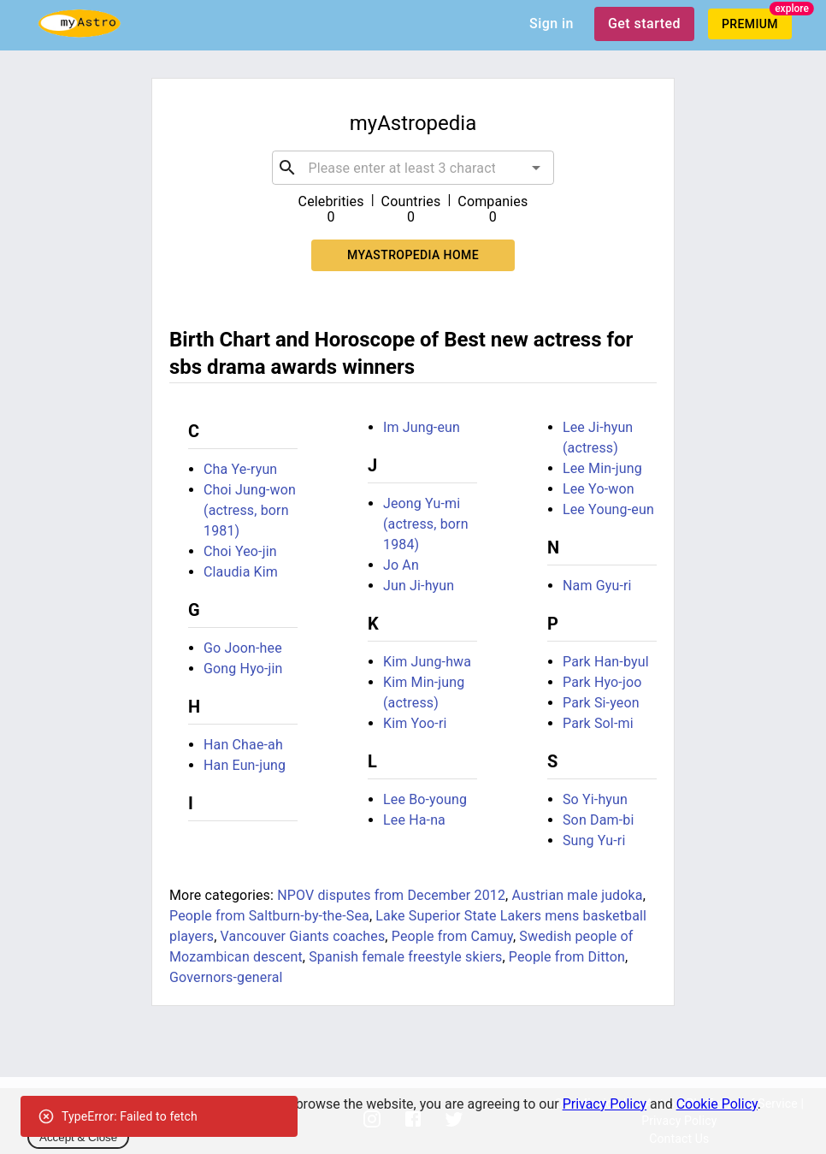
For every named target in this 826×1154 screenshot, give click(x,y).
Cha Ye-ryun (240, 469)
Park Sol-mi (598, 723)
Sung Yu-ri (594, 840)
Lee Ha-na (414, 820)
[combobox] (412, 168)
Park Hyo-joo (602, 682)
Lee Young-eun (608, 509)
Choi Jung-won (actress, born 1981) (250, 510)
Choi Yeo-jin (240, 551)
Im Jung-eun (421, 427)
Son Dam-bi (598, 820)
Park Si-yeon (601, 703)
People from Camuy (452, 936)
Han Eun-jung (245, 765)
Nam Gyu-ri (597, 585)
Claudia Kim (241, 572)
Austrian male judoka (577, 895)
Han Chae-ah (243, 745)
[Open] (536, 168)
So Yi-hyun (595, 799)
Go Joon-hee (243, 648)
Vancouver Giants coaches (303, 936)
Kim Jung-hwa (427, 662)
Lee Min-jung (602, 468)
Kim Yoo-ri (415, 723)
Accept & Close (78, 1137)
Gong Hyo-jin (243, 668)
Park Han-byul (606, 662)
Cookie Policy (717, 1104)
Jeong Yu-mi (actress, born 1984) (426, 524)
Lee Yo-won (598, 489)
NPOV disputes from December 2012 (391, 895)
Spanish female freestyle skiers (405, 957)
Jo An (401, 565)
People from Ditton (567, 957)
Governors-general (226, 977)
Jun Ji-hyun (418, 585)
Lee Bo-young (425, 799)
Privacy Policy (605, 1104)
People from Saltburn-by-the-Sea (269, 916)
